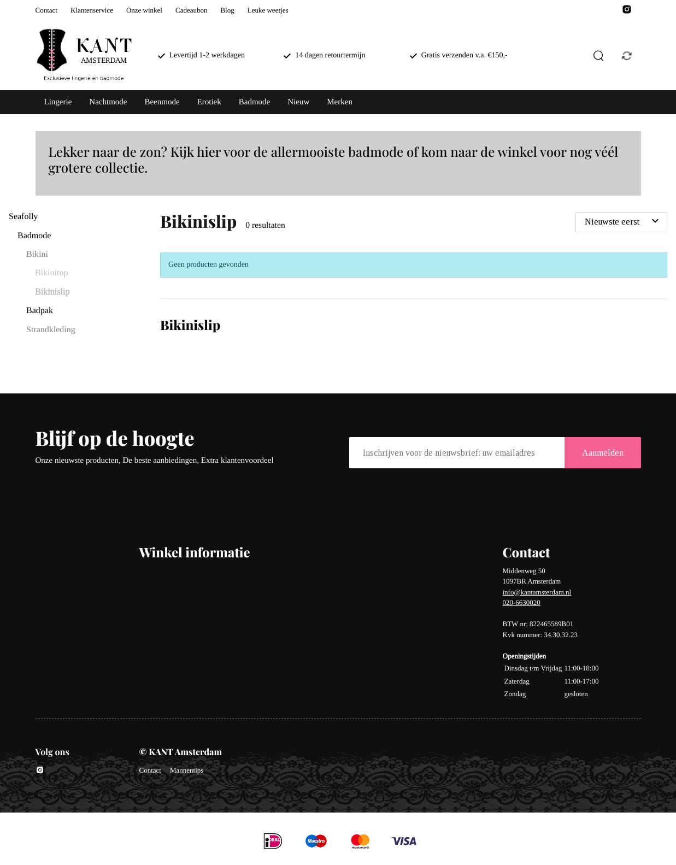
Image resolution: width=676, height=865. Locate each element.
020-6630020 (521, 602)
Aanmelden (603, 452)
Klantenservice (91, 10)
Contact (46, 10)
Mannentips (186, 770)
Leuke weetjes (268, 10)
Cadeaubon (191, 10)
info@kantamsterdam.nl (537, 592)
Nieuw (298, 102)
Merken (339, 102)
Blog (227, 10)
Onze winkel (144, 10)
